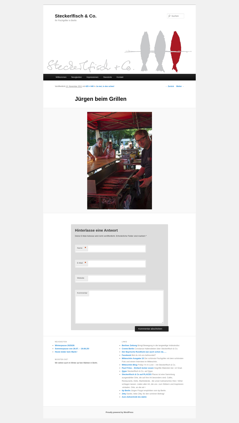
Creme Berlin (128, 348)
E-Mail (81, 263)
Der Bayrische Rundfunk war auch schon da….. (144, 352)
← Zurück (170, 86)
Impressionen (92, 77)
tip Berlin (126, 390)
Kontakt (120, 77)
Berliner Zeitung (129, 345)
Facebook (126, 355)
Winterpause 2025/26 (65, 345)
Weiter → (180, 86)
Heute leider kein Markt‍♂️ (66, 352)
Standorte (107, 77)
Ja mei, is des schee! (105, 86)
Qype (124, 371)
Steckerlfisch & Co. (75, 15)
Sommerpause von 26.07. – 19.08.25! (72, 348)
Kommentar (82, 293)
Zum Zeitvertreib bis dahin (134, 397)
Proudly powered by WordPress (119, 412)
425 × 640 (90, 86)
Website (80, 278)
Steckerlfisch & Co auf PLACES (136, 374)
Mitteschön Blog (129, 365)
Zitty (124, 394)
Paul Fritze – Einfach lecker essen (138, 368)
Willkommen (61, 77)
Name (81, 248)
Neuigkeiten (76, 77)
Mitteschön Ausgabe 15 (133, 358)
